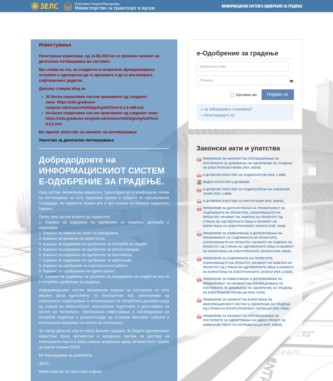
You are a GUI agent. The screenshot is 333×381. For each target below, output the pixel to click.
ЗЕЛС (44, 6)
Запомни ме (243, 95)
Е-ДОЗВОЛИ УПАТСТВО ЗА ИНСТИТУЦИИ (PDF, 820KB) (243, 201)
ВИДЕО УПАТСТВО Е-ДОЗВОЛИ (226, 182)
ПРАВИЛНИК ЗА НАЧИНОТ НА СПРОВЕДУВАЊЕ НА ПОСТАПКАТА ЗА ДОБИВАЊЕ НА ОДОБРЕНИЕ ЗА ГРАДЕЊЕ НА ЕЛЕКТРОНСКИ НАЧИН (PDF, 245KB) (248, 163)
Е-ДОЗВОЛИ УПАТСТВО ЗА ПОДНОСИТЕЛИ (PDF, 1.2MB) (244, 175)
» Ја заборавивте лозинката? (226, 109)
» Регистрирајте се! (218, 115)
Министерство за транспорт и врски (96, 6)
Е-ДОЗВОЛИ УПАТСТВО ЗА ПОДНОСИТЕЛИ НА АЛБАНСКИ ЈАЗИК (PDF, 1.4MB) (246, 192)
